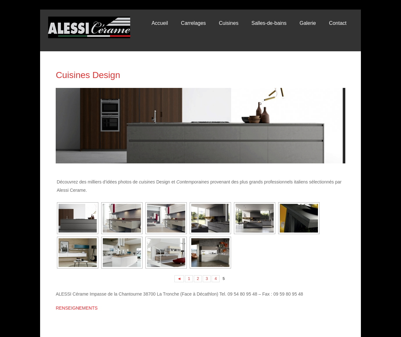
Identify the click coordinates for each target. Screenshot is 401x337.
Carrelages (193, 23)
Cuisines (228, 23)
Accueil (159, 23)
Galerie (307, 23)
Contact (338, 23)
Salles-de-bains (268, 23)
